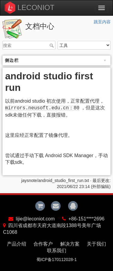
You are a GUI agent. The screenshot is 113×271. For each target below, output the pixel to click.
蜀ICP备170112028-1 (56, 259)
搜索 (52, 45)
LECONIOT (36, 7)
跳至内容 (102, 21)
